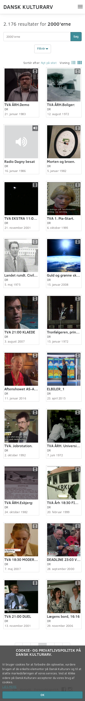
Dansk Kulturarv (28, 6)
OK (42, 695)
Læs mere (9, 687)
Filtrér (42, 49)
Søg (76, 36)
